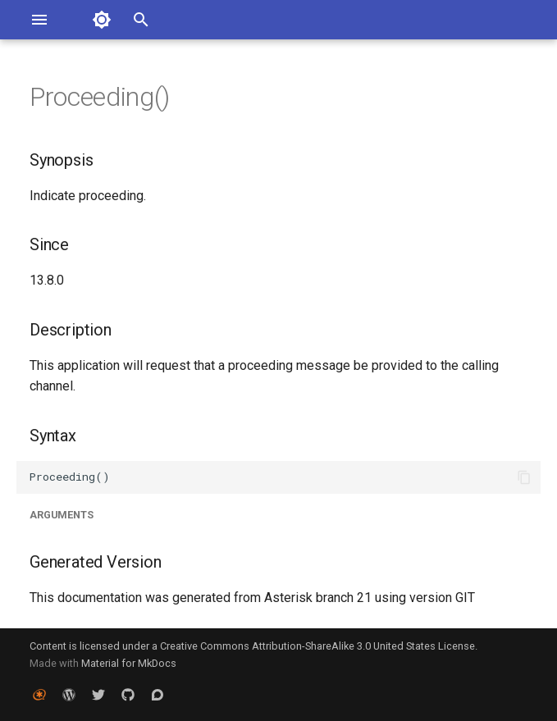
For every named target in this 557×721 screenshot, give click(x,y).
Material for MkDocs (128, 663)
